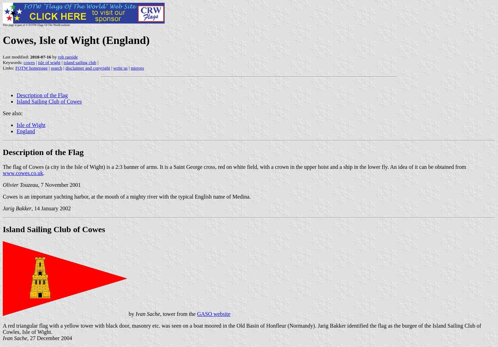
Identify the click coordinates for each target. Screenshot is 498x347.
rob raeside (68, 57)
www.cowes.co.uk (23, 173)
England (26, 131)
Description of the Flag (42, 95)
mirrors (137, 68)
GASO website (213, 314)
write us (120, 68)
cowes (29, 62)
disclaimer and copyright (87, 68)
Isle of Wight (31, 125)
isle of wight (49, 62)
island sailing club (80, 62)
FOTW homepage (31, 68)
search (56, 68)
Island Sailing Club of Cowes (49, 101)
